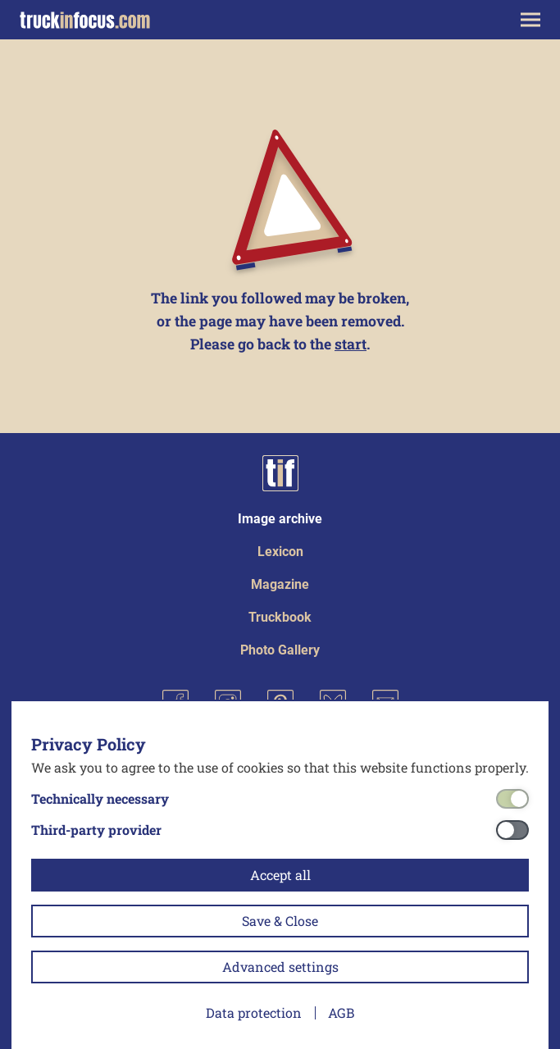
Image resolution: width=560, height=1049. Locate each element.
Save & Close (280, 920)
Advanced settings (280, 966)
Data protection (254, 1012)
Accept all (280, 874)
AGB (341, 1012)
